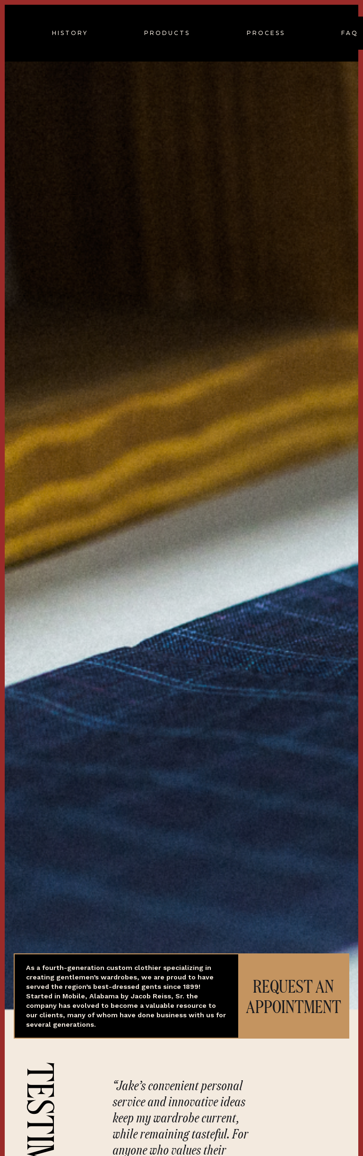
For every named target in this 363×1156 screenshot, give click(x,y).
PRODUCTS (167, 32)
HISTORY (70, 32)
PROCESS (266, 32)
